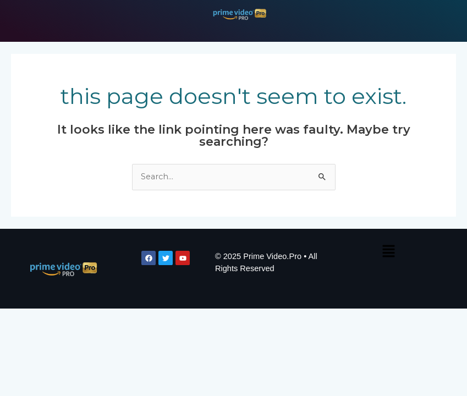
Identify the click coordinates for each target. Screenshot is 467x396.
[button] (388, 252)
